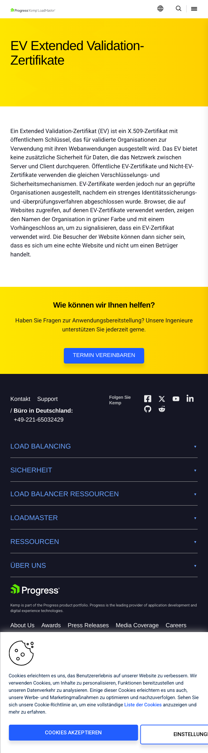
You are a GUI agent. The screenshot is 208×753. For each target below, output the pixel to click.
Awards (51, 625)
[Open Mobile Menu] (194, 9)
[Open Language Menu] (160, 9)
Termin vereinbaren (104, 355)
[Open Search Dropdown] (177, 9)
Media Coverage (137, 625)
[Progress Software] (35, 590)
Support (47, 399)
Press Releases (88, 625)
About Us (22, 625)
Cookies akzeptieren (52, 736)
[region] (104, 694)
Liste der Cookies (142, 709)
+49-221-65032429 (38, 419)
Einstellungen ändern (148, 736)
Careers (176, 625)
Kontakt (20, 399)
